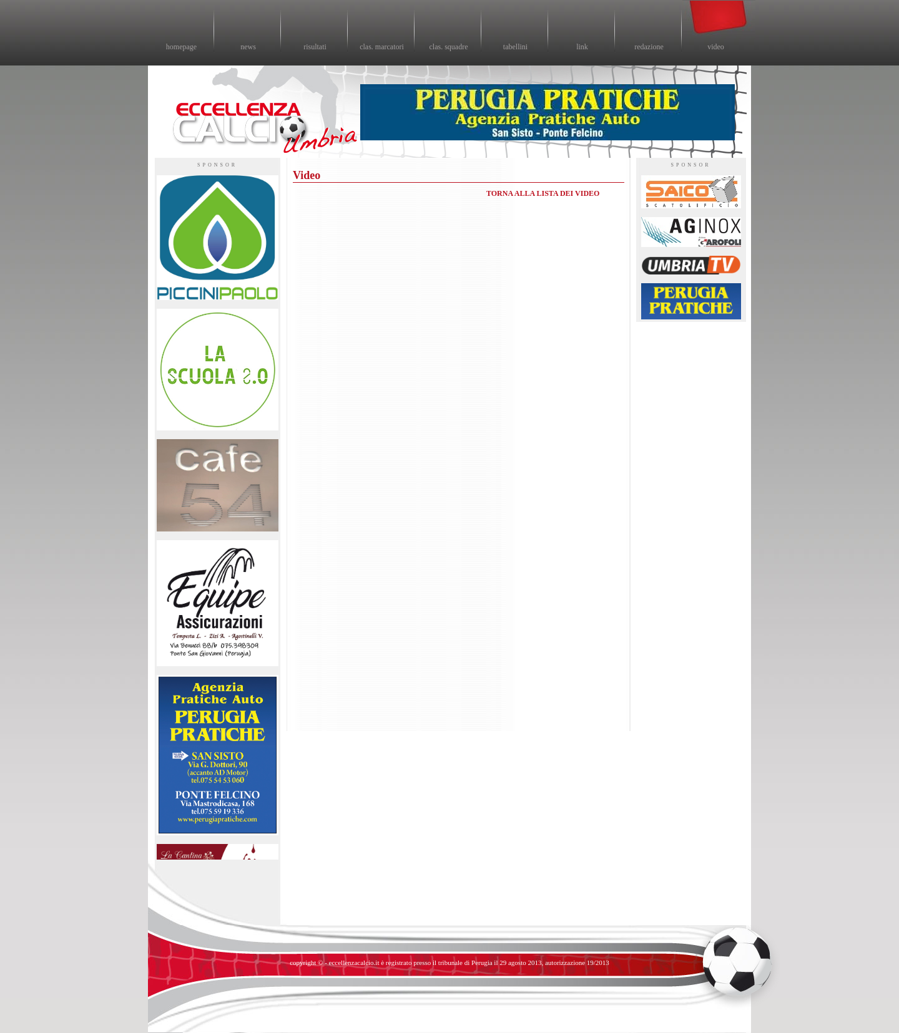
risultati (315, 46)
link (582, 46)
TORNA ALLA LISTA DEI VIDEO (542, 193)
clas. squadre (449, 46)
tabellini (515, 46)
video (715, 46)
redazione (649, 46)
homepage (181, 46)
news (248, 46)
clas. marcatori (382, 46)
